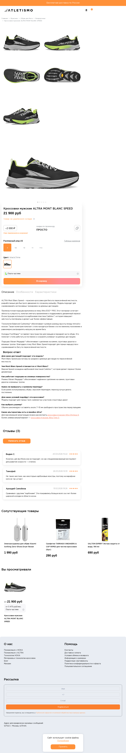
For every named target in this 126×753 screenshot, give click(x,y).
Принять (63, 747)
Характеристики (45, 292)
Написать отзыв (16, 441)
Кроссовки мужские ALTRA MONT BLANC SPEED (13, 618)
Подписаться (63, 707)
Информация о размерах (75, 658)
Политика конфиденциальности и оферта (82, 663)
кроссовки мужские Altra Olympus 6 (63, 415)
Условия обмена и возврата (76, 655)
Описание (7, 292)
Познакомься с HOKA (13, 650)
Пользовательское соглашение (78, 666)
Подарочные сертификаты (76, 661)
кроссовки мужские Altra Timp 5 (45, 418)
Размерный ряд (13, 241)
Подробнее (63, 741)
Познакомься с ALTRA (14, 653)
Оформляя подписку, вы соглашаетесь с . (46, 712)
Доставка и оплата (72, 653)
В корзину (41, 281)
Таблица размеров (72, 241)
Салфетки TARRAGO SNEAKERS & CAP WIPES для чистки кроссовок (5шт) (61, 546)
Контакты (68, 650)
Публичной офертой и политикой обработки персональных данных (60, 712)
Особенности (24, 292)
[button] (37, 202)
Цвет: (11, 257)
